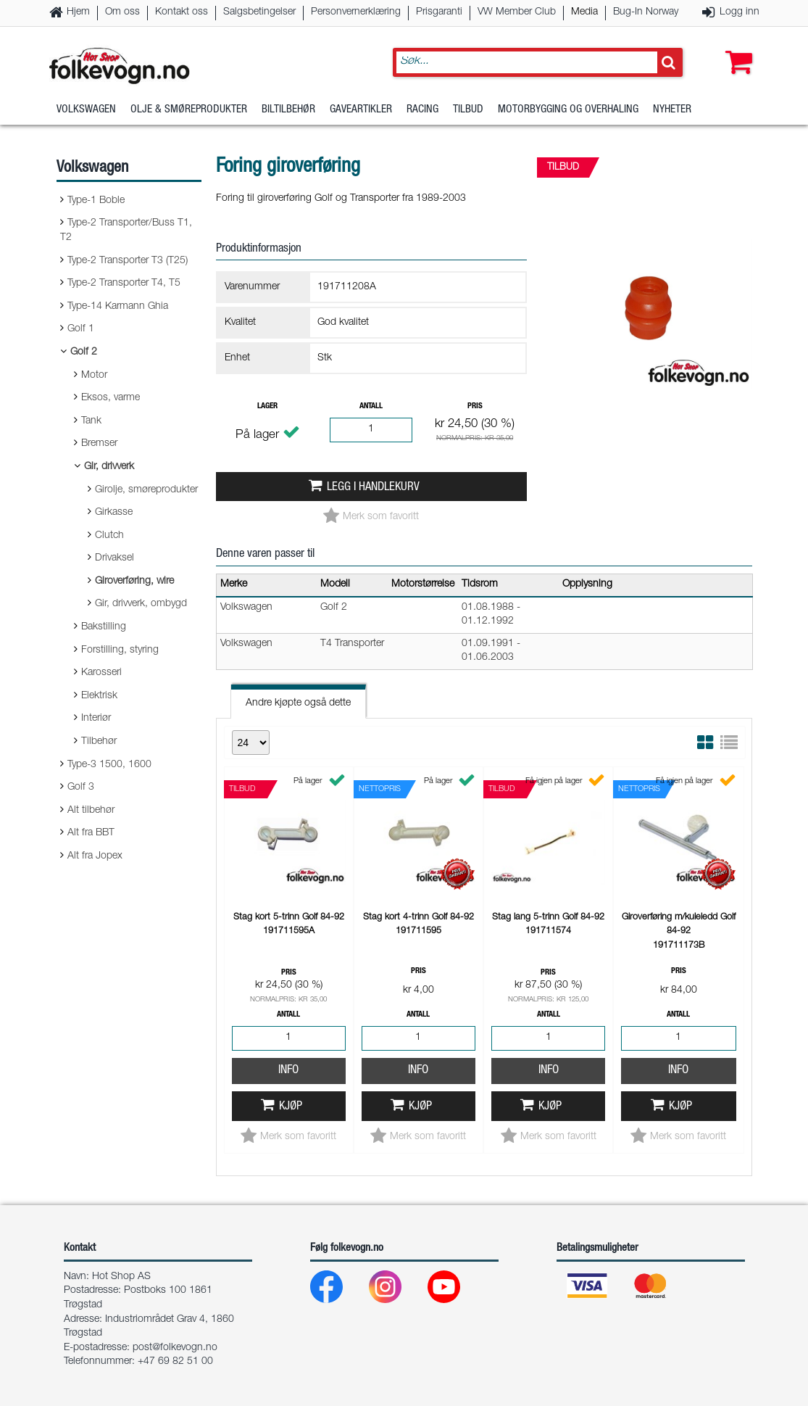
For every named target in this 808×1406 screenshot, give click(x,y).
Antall (371, 406)
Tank (91, 421)
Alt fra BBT (90, 833)
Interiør (96, 719)
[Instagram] (397, 1290)
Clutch (109, 536)
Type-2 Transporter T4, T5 (123, 283)
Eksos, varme (110, 398)
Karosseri (101, 673)
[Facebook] (338, 1290)
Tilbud (468, 112)
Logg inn (739, 12)
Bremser (99, 444)
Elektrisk (99, 696)
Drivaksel (114, 558)
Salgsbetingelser (259, 12)
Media (584, 12)
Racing (422, 112)
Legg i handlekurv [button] (373, 487)
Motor (94, 376)
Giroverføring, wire (134, 581)
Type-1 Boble (96, 201)
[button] (735, 48)
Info (288, 1070)
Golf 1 (80, 329)
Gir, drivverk (109, 467)
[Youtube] (455, 1290)
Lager (267, 406)
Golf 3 (80, 787)
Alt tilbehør (90, 811)
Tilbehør (99, 742)
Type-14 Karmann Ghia (117, 307)
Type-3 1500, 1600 (109, 765)
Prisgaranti (439, 12)
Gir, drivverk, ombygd (141, 604)
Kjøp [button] (290, 1107)
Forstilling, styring (120, 650)
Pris (475, 406)
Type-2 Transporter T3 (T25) (127, 261)
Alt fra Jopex (94, 856)
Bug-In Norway (645, 12)
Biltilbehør (288, 112)
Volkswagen (86, 112)
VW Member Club (517, 12)
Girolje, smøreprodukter (146, 490)
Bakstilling (103, 627)
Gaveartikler (361, 112)
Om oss (122, 12)
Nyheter (672, 112)
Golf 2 (83, 352)
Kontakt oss (181, 12)
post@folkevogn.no (175, 1348)
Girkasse (114, 513)
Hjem (78, 12)
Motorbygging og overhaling (568, 112)
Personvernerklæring (356, 12)
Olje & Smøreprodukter (188, 112)
